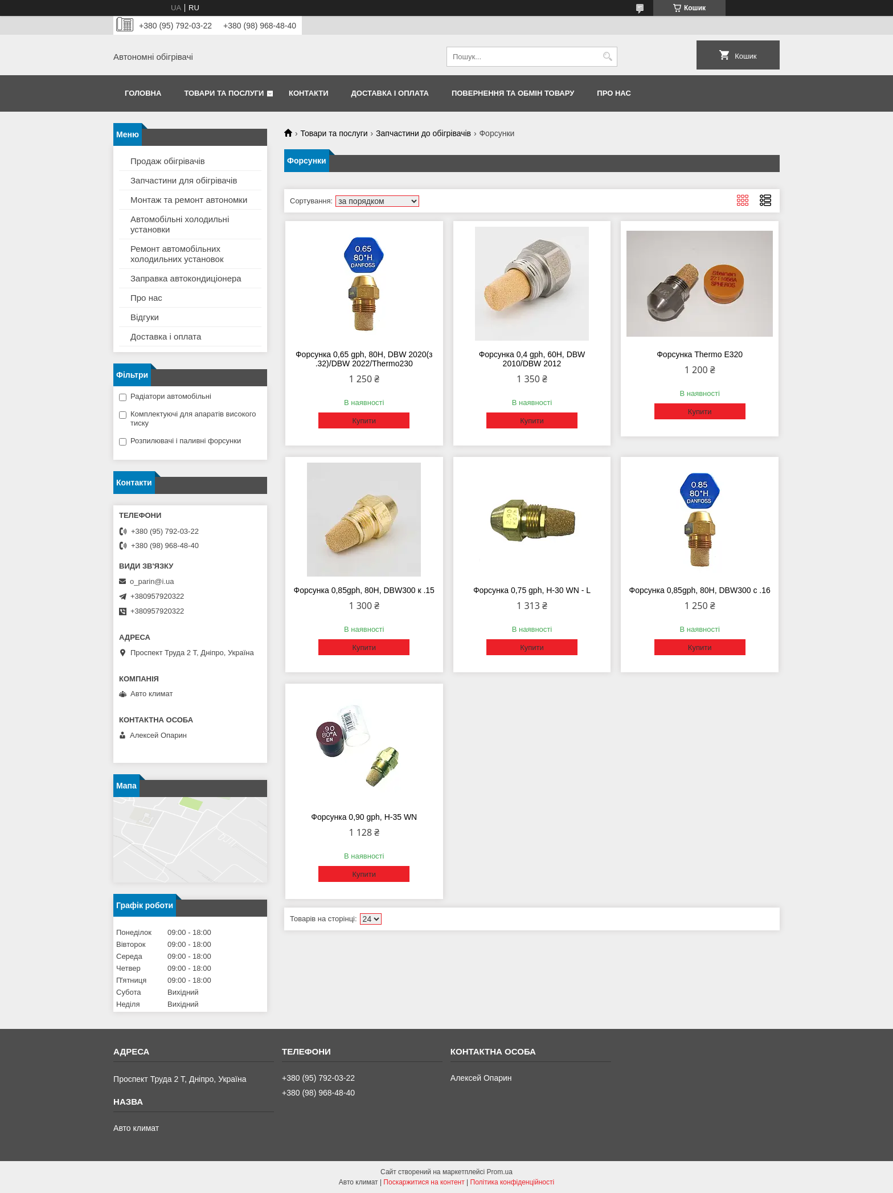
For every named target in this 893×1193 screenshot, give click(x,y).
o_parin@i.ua (152, 581)
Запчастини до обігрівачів (423, 133)
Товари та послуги (224, 93)
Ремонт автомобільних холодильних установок (177, 254)
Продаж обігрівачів (167, 161)
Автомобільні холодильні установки (179, 224)
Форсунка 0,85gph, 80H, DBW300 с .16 (700, 590)
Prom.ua (500, 1172)
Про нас (613, 93)
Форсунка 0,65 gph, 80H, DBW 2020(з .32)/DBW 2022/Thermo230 (364, 359)
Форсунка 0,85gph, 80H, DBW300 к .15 (364, 590)
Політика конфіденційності (512, 1182)
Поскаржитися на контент (423, 1182)
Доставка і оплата (390, 93)
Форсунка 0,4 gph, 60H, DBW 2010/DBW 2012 (532, 359)
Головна (143, 93)
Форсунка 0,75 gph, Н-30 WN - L (532, 590)
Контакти (309, 93)
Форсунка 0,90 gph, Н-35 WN (364, 817)
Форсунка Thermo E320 (700, 354)
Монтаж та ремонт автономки (188, 200)
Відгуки (144, 317)
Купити (364, 420)
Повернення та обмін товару (513, 93)
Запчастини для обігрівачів (183, 180)
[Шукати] (607, 57)
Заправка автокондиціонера (185, 278)
